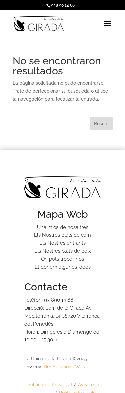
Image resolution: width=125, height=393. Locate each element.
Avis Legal (89, 384)
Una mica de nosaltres (62, 227)
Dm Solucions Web (64, 366)
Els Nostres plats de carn (62, 235)
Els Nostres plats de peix (62, 251)
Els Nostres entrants (62, 243)
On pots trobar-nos (62, 259)
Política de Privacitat (49, 384)
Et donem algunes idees (63, 267)
